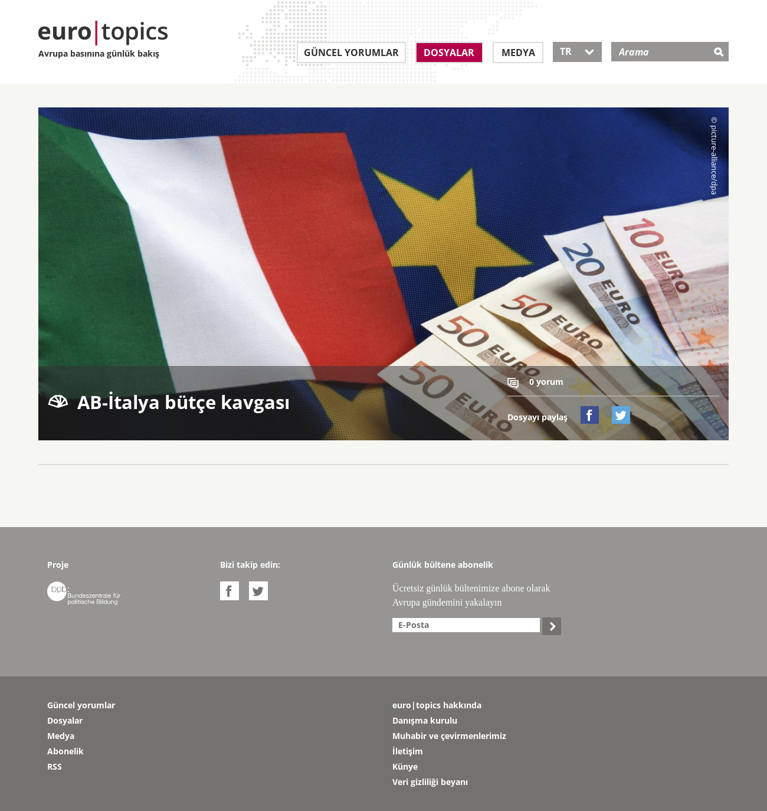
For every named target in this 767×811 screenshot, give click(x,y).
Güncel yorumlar (351, 52)
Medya (518, 52)
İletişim (407, 751)
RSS (54, 766)
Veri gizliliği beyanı (430, 781)
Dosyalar (449, 52)
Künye (405, 766)
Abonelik (65, 751)
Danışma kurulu (424, 720)
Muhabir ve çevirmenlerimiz (449, 735)
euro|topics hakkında (436, 705)
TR (577, 51)
